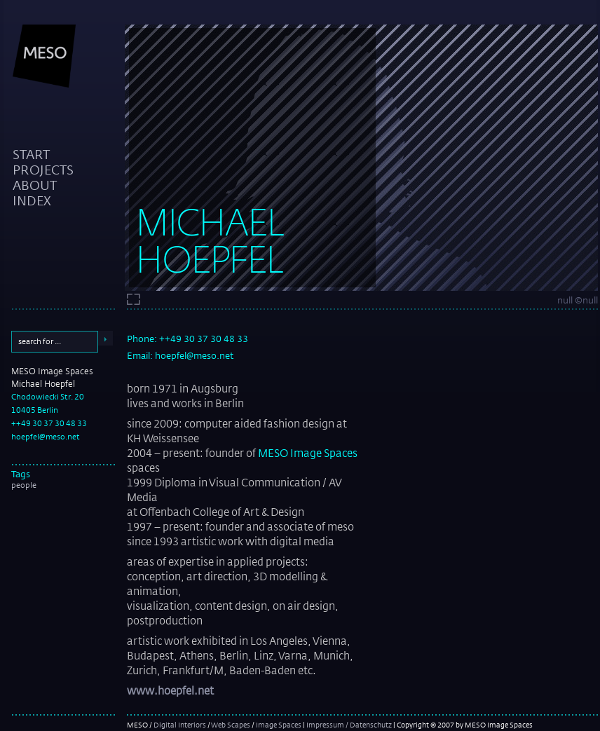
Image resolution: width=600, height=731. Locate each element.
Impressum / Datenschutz (349, 725)
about (35, 185)
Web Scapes (230, 725)
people (23, 485)
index (32, 200)
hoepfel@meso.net (45, 436)
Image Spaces (278, 725)
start (31, 154)
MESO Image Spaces (307, 453)
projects (43, 169)
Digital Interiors (180, 725)
